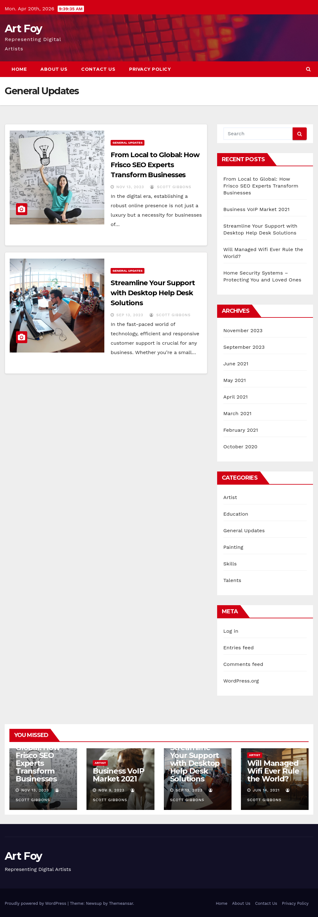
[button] (308, 69)
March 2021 (237, 413)
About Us (53, 69)
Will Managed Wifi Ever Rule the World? (273, 771)
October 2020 (240, 447)
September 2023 (244, 347)
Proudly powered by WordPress (36, 903)
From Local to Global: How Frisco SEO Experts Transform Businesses (155, 165)
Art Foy (23, 28)
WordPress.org (241, 681)
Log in (230, 631)
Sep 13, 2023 (129, 315)
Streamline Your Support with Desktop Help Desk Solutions (153, 293)
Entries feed (238, 648)
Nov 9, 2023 (111, 790)
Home (19, 69)
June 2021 (235, 364)
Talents (232, 580)
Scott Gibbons (170, 187)
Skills (230, 564)
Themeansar (121, 903)
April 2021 (235, 397)
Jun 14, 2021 (266, 790)
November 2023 (243, 330)
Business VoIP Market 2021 (256, 209)
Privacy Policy (150, 69)
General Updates (127, 142)
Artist (230, 497)
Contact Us (98, 69)
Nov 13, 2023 (130, 187)
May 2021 (234, 380)
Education (235, 514)
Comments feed (243, 664)
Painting (233, 547)
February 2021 (240, 430)
